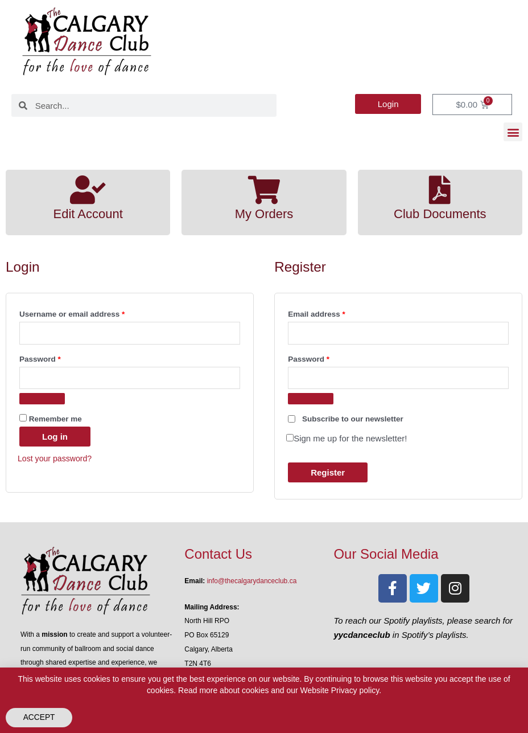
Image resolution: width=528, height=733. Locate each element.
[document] (264, 366)
